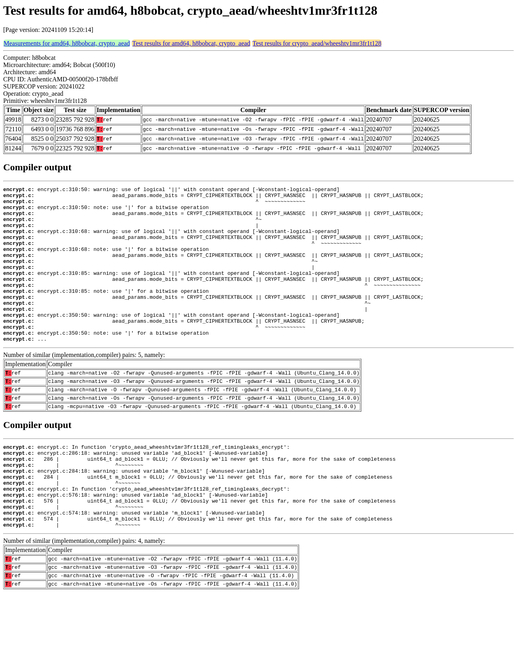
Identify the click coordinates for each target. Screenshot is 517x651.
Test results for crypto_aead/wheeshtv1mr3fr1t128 (317, 43)
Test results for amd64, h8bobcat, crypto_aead (191, 43)
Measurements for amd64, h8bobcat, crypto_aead (67, 43)
